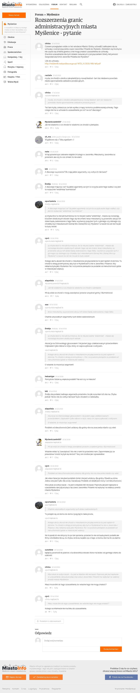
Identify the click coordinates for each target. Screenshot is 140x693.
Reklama (73, 4)
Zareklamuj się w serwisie (45, 677)
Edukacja (9, 42)
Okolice (8, 37)
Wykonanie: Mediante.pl (125, 689)
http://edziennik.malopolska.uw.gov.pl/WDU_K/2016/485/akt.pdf (73, 64)
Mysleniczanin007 (53, 122)
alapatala (49, 281)
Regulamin (56, 689)
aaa (46, 305)
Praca (8, 47)
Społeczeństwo (12, 52)
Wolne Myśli (10, 82)
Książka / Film (11, 77)
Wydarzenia (31, 4)
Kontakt (63, 4)
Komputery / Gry (12, 57)
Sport (8, 62)
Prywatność (44, 689)
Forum (54, 4)
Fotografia (10, 72)
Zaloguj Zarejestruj (124, 4)
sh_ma (48, 137)
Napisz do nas (13, 677)
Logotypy (32, 689)
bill (46, 169)
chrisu (48, 43)
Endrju (48, 184)
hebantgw (49, 376)
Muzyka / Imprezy (13, 67)
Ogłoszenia (44, 4)
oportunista (50, 201)
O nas (23, 689)
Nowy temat (14, 15)
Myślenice (10, 24)
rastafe (48, 75)
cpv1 (47, 238)
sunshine (49, 550)
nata (47, 152)
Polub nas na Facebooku (121, 677)
